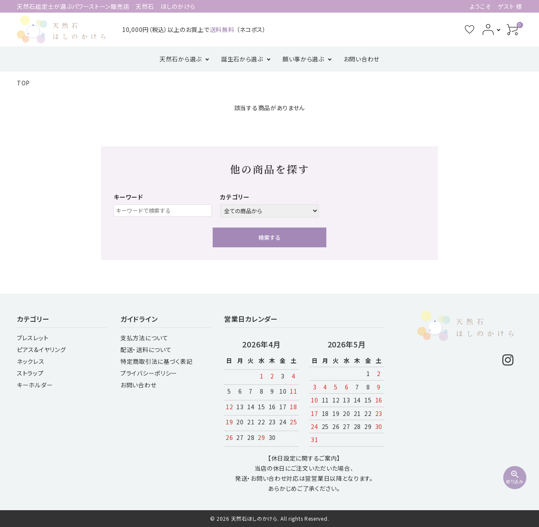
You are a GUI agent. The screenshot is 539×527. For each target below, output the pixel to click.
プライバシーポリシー (148, 373)
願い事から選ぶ (303, 59)
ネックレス (31, 361)
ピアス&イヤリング (41, 349)
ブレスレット (32, 338)
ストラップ (30, 373)
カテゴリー (235, 197)
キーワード (128, 197)
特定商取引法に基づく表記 (156, 361)
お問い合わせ (361, 59)
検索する (269, 237)
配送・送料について (145, 349)
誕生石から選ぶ (242, 59)
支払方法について (144, 338)
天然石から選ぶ (181, 59)
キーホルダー (35, 385)
